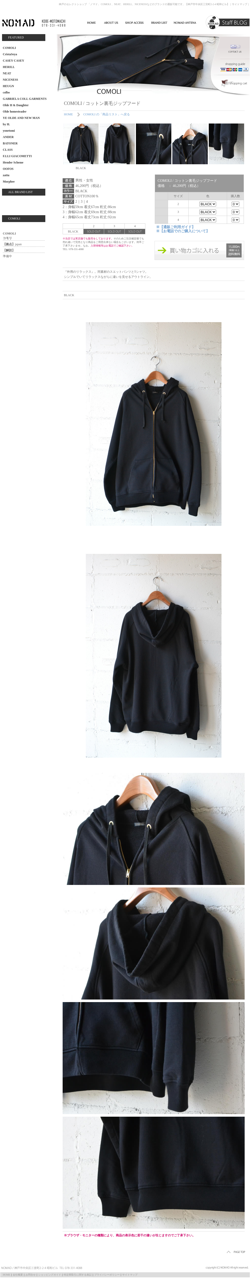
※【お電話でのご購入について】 (183, 231)
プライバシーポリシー (107, 1274)
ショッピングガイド (49, 1274)
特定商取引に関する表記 (78, 1274)
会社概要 (18, 1274)
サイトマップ (239, 4)
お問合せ (30, 1274)
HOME (68, 114)
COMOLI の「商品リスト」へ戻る (106, 114)
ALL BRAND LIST (20, 192)
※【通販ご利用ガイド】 (175, 227)
